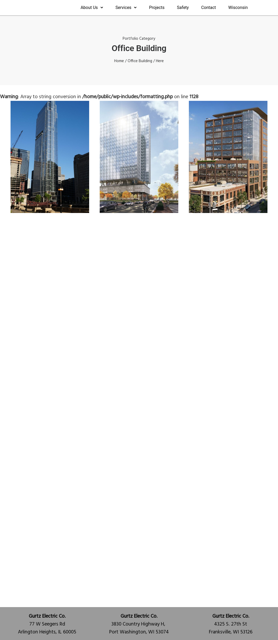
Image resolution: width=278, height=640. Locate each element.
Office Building (140, 61)
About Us (89, 7)
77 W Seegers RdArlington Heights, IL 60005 (47, 624)
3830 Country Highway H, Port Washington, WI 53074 (139, 624)
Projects (157, 7)
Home (119, 61)
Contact (208, 7)
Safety (183, 7)
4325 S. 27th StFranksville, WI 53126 (230, 624)
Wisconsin (238, 7)
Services (123, 7)
